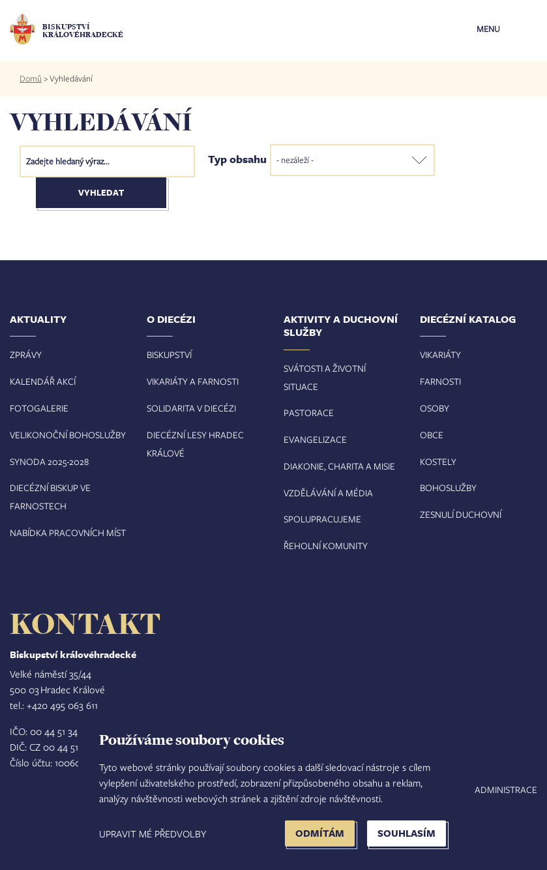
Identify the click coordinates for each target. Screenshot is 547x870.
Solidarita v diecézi (191, 408)
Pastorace (309, 412)
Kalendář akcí (43, 381)
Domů (31, 78)
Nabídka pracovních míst (68, 532)
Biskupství (169, 354)
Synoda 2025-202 (47, 461)
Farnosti (440, 381)
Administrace (506, 789)
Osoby (434, 408)
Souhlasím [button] (406, 833)
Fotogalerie (39, 408)
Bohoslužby (448, 487)
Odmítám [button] (319, 833)
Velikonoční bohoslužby (68, 434)
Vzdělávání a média (328, 493)
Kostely (438, 461)
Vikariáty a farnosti (193, 381)
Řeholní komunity (326, 545)
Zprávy (26, 354)
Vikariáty (440, 354)
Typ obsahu (237, 158)
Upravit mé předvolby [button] (152, 833)
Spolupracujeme (322, 519)
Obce (431, 434)
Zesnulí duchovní (460, 514)
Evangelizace (315, 439)
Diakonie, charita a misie (339, 466)
